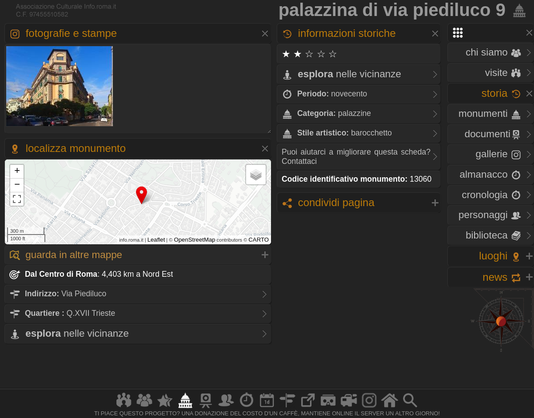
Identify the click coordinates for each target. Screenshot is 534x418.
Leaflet (156, 239)
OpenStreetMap (194, 239)
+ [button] (17, 171)
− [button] (17, 185)
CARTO (258, 239)
